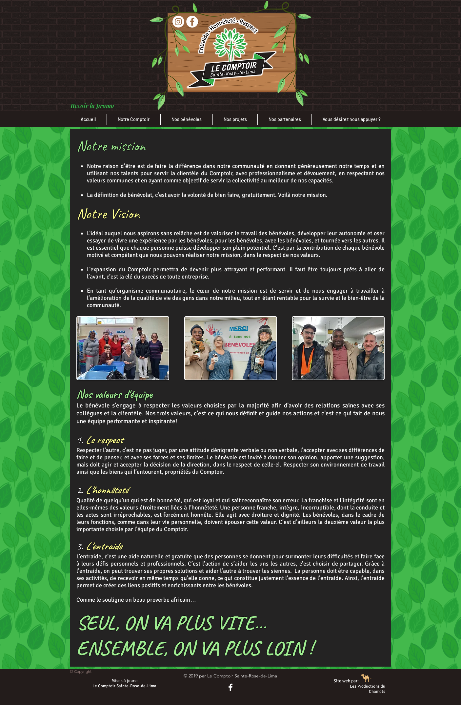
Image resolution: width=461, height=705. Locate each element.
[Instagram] (178, 22)
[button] (92, 105)
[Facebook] (192, 22)
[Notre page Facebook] (230, 687)
